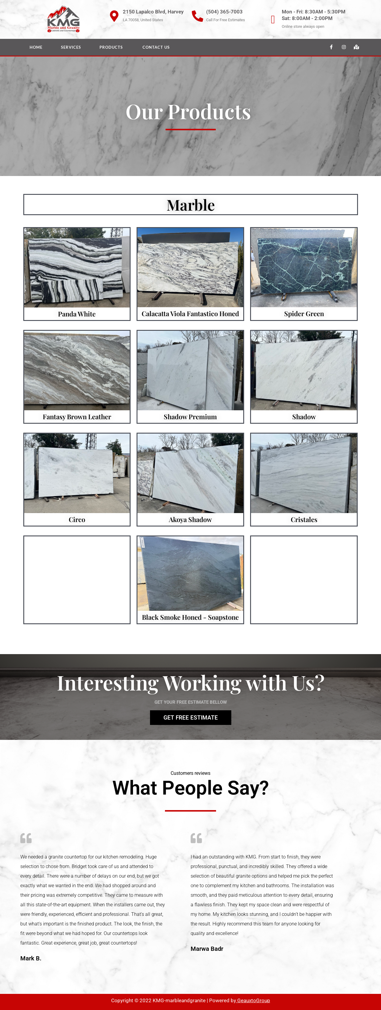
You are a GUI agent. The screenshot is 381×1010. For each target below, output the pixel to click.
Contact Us (156, 47)
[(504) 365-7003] (197, 16)
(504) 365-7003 (224, 12)
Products (112, 47)
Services (71, 47)
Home (36, 47)
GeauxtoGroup (253, 1000)
